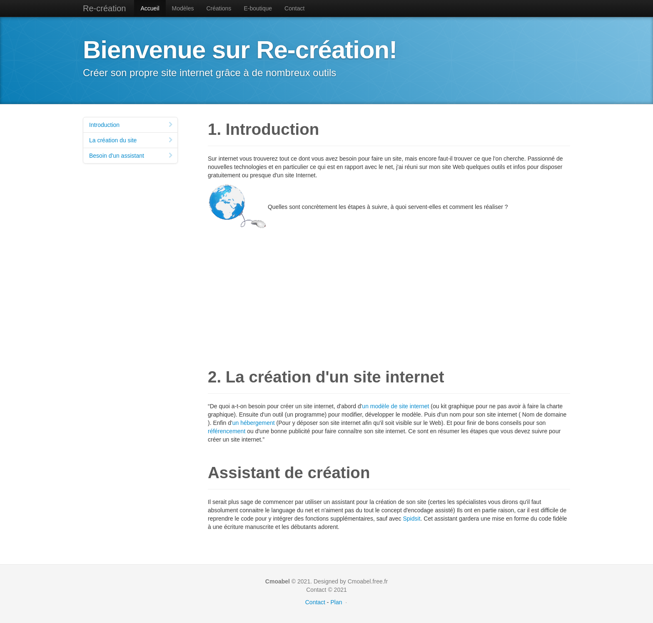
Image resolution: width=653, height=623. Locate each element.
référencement (226, 431)
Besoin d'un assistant (131, 155)
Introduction (131, 125)
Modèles (183, 8)
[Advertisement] (389, 289)
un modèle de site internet (395, 406)
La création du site (131, 140)
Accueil (149, 8)
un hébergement (253, 422)
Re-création (104, 8)
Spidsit (412, 518)
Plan (336, 602)
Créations (218, 8)
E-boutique (258, 8)
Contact (294, 8)
